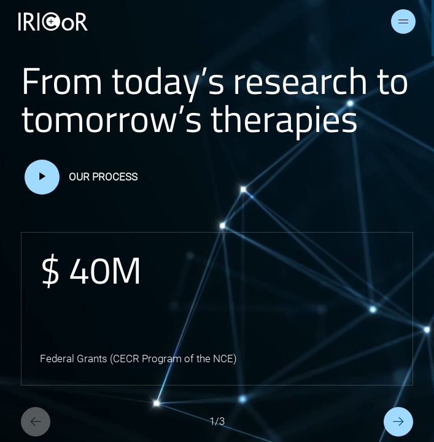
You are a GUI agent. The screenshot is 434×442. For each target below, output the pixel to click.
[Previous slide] (35, 421)
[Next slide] (398, 421)
